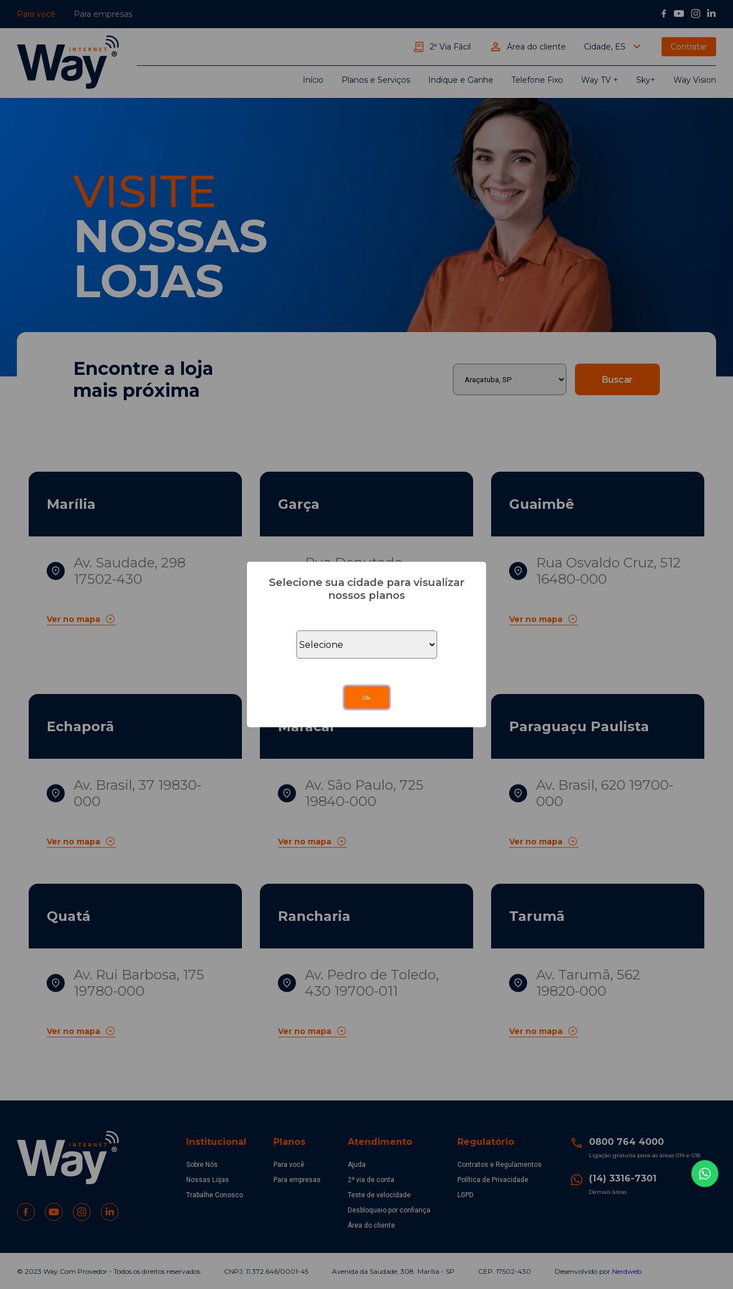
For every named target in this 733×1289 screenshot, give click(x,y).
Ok (366, 697)
